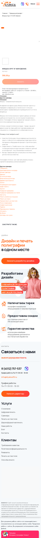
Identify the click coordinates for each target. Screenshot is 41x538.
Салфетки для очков (6, 205)
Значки (2, 182)
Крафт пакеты (4, 187)
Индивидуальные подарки (8, 185)
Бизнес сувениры (5, 172)
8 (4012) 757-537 (11, 368)
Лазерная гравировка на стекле (10, 193)
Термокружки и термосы (7, 209)
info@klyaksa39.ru (9, 377)
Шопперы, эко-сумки (6, 215)
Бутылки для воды (5, 176)
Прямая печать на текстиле (8, 201)
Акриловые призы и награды (8, 170)
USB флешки (3, 168)
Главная (4, 13)
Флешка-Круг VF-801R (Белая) (11, 16)
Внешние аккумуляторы (7, 178)
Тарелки (2, 207)
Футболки (3, 213)
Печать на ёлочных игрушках (9, 197)
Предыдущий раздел (15, 13)
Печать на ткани (5, 199)
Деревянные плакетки (7, 181)
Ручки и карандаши (6, 203)
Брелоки (2, 174)
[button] (20, 261)
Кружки (2, 189)
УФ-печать (3, 211)
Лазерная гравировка (7, 191)
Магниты (3, 195)
